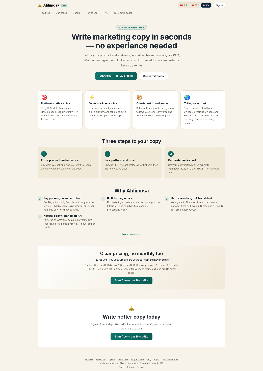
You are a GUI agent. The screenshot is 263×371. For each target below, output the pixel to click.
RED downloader (123, 13)
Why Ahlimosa (137, 359)
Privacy (130, 367)
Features (45, 13)
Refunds (141, 367)
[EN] (206, 5)
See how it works (153, 76)
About (157, 359)
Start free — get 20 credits (116, 75)
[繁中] (183, 5)
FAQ (105, 13)
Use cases (61, 13)
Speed (76, 13)
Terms (121, 367)
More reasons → (131, 234)
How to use (91, 13)
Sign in (219, 5)
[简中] (195, 5)
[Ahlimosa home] (52, 5)
